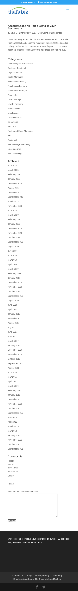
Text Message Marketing (19, 144)
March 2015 (13, 426)
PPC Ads (12, 126)
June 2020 (12, 210)
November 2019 (15, 233)
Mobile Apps (13, 113)
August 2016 (13, 368)
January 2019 (14, 278)
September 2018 (15, 296)
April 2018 (12, 309)
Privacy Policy (42, 575)
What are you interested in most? (23, 492)
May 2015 (12, 417)
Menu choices (14, 108)
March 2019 (13, 269)
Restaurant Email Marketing (20, 131)
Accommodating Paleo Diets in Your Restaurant (32, 27)
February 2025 (14, 174)
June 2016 (12, 372)
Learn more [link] (36, 542)
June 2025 (12, 165)
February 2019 (14, 273)
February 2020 (14, 219)
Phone (11, 484)
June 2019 (12, 255)
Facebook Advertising (17, 86)
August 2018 (13, 300)
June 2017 (12, 332)
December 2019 (15, 228)
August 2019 (13, 246)
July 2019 (12, 251)
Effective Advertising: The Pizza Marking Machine (37, 579)
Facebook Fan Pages (17, 90)
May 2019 (12, 260)
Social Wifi (12, 140)
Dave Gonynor (17, 33)
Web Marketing (14, 153)
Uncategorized (55, 33)
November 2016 (15, 354)
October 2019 (14, 237)
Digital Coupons (15, 72)
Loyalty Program (15, 104)
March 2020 (13, 215)
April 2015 (12, 422)
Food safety (13, 95)
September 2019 (15, 242)
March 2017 (13, 341)
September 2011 (15, 449)
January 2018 (14, 314)
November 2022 (15, 206)
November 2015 (15, 404)
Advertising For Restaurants (20, 63)
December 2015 (15, 399)
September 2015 (15, 413)
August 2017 (13, 323)
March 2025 (13, 170)
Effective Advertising (17, 81)
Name (11, 464)
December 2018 (15, 282)
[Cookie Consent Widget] (39, 542)
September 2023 (15, 197)
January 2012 (14, 435)
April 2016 (12, 381)
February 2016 (14, 390)
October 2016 (14, 359)
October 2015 (14, 408)
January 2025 (14, 179)
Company (57, 575)
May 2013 (12, 431)
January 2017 (14, 345)
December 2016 (15, 350)
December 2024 (15, 183)
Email (11, 476)
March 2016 (13, 386)
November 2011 (15, 440)
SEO (10, 135)
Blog (29, 575)
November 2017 (15, 318)
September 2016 (15, 363)
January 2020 (14, 224)
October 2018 (14, 291)
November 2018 (15, 287)
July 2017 (12, 327)
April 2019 (12, 264)
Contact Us (17, 575)
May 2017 (12, 336)
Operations (43, 33)
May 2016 (12, 377)
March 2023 (13, 201)
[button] (39, 546)
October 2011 (14, 444)
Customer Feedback (17, 68)
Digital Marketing (15, 77)
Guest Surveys (14, 99)
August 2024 (13, 188)
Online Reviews (15, 117)
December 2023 (15, 192)
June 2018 (12, 305)
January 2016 (14, 395)
